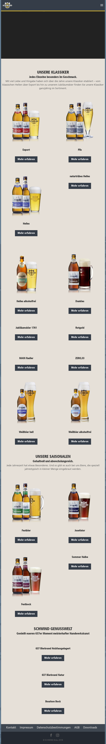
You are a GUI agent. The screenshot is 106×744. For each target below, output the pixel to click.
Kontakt (11, 727)
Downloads (90, 727)
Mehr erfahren (26, 159)
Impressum (26, 727)
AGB (77, 727)
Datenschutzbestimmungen (54, 727)
